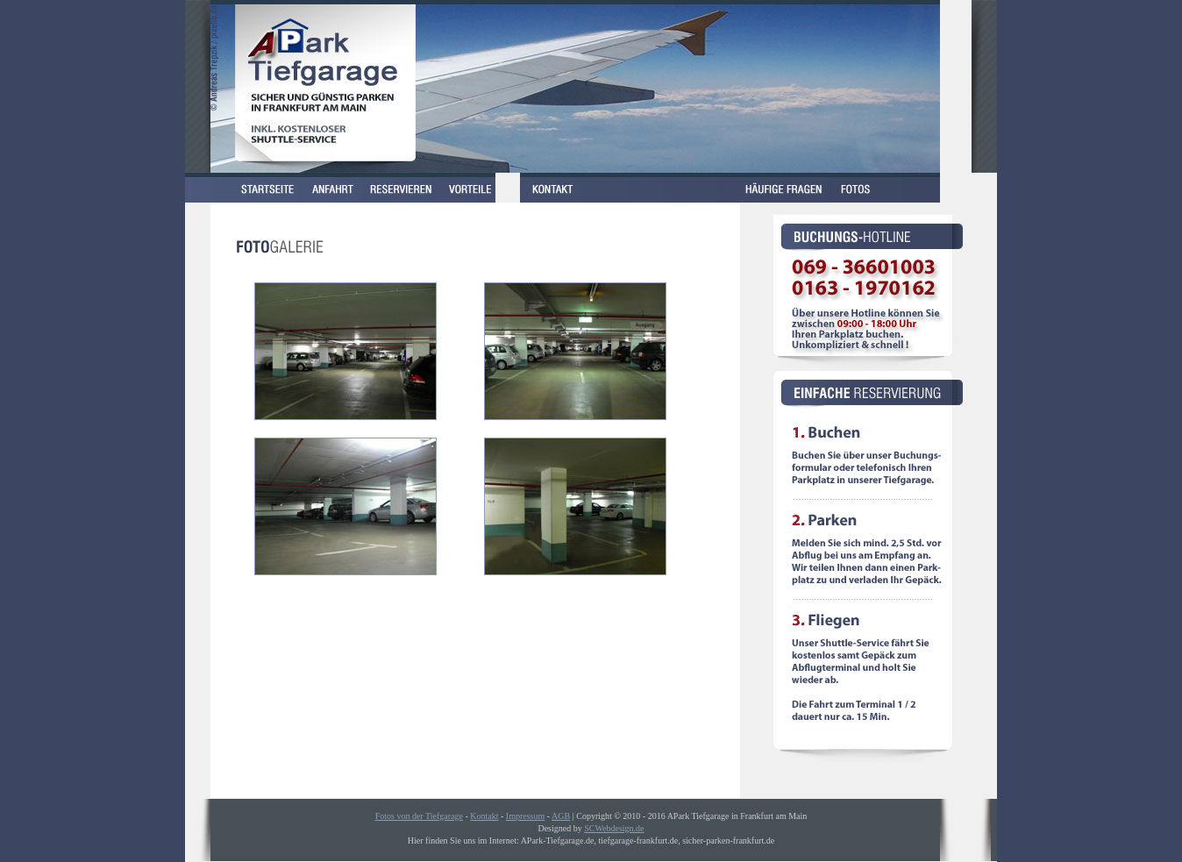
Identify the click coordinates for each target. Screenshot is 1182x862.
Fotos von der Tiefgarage (419, 816)
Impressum (525, 816)
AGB (561, 816)
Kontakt (484, 816)
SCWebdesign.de (614, 828)
